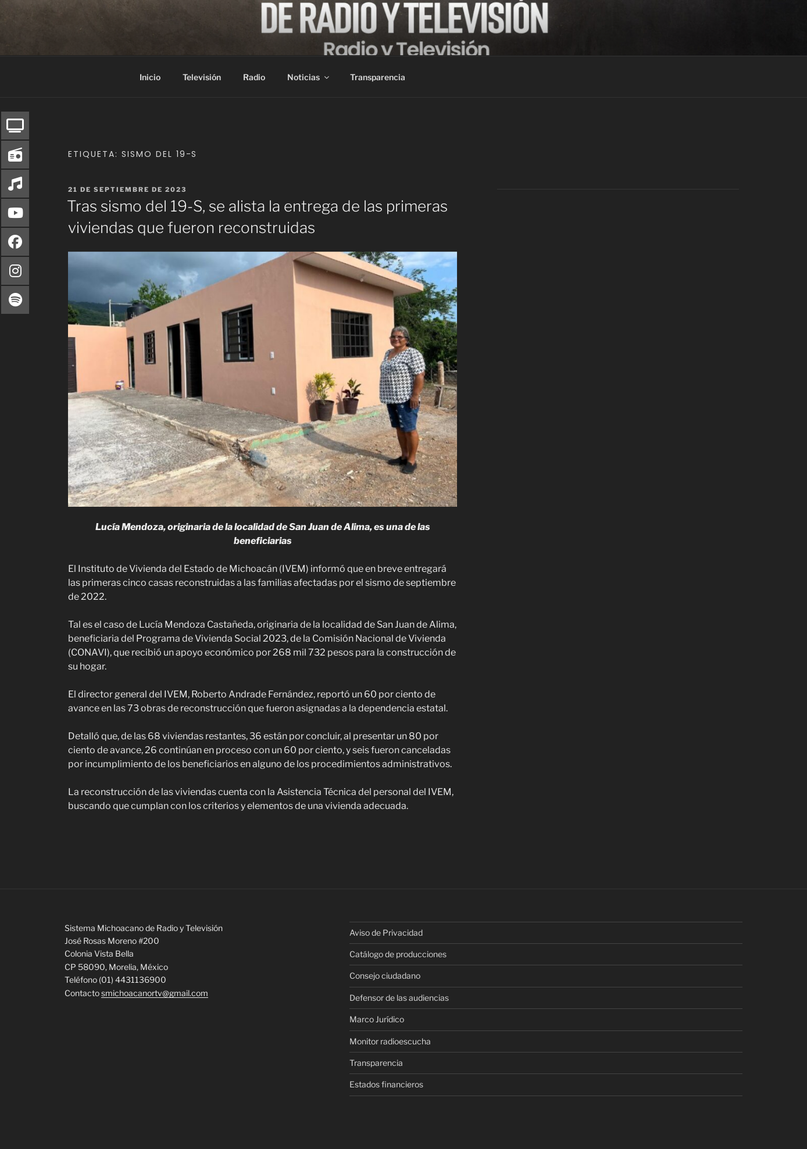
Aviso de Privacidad (386, 932)
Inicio (150, 77)
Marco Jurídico (376, 1019)
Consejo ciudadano (384, 975)
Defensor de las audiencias (399, 998)
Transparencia (377, 77)
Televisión (202, 77)
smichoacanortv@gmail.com (154, 993)
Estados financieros (386, 1084)
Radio (254, 77)
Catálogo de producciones (398, 954)
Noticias (309, 77)
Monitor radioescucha (390, 1041)
